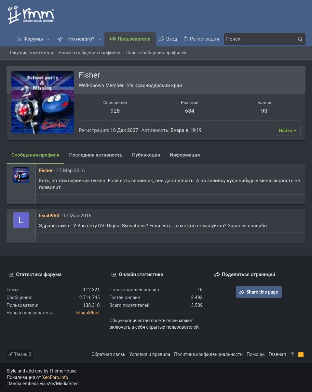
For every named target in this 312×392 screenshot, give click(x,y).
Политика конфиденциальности (208, 354)
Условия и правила (149, 354)
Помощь (256, 354)
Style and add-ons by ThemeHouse (41, 370)
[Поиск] (264, 39)
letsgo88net (87, 312)
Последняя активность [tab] (95, 155)
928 (115, 110)
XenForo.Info (55, 377)
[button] (48, 39)
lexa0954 (49, 216)
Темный (19, 354)
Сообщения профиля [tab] (35, 155)
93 (264, 110)
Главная (277, 354)
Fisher (46, 170)
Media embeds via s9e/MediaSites (44, 383)
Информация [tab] (185, 155)
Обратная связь (108, 354)
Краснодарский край (158, 85)
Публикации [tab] (146, 155)
